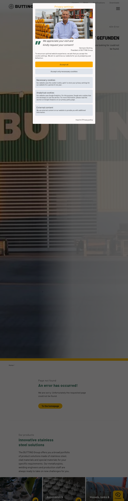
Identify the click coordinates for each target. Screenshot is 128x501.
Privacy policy (87, 120)
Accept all (64, 64)
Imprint (78, 120)
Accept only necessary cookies (64, 71)
